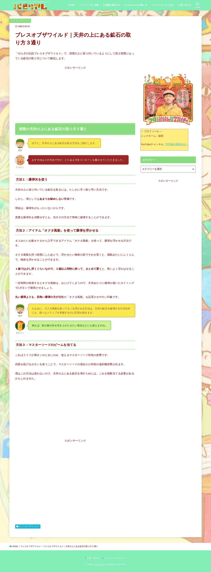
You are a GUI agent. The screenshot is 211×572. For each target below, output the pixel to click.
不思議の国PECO (111, 5)
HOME (71, 5)
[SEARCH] (198, 5)
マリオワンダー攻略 (89, 5)
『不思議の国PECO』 (175, 144)
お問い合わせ (184, 5)
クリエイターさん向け (163, 5)
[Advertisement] (75, 93)
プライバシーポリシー (115, 558)
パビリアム (98, 564)
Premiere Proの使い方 (136, 5)
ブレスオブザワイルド (20, 20)
